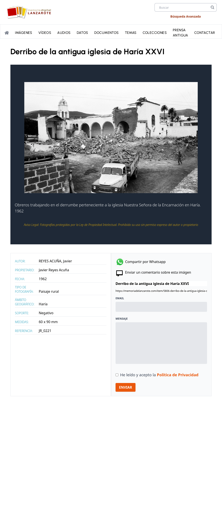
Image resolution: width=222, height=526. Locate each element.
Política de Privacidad (178, 374)
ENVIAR (125, 387)
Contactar (204, 32)
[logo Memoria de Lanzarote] (30, 12)
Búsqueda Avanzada (185, 16)
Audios (63, 32)
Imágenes (23, 32)
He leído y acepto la (159, 374)
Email (120, 298)
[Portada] (7, 32)
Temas (131, 32)
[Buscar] (212, 7)
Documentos (106, 32)
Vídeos (44, 32)
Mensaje (122, 319)
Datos (82, 32)
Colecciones (155, 32)
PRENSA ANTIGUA (180, 32)
